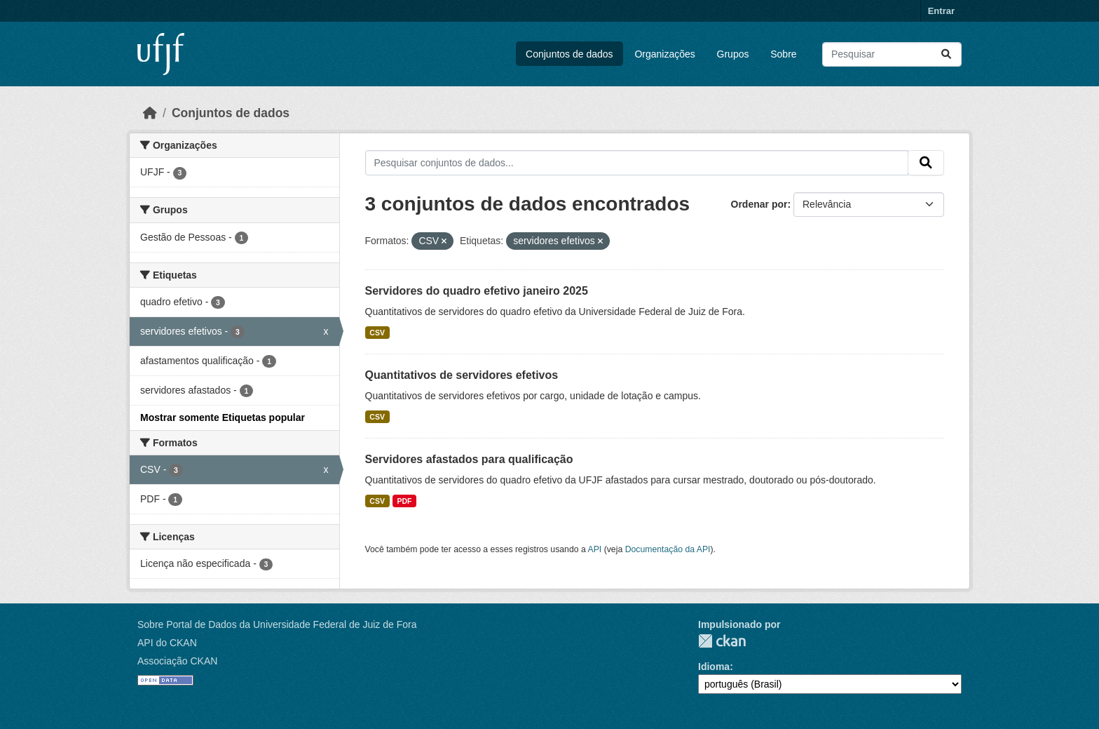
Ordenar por (759, 204)
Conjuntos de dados (569, 54)
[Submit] (946, 54)
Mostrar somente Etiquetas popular (222, 417)
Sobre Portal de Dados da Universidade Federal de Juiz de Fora (276, 624)
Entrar (941, 11)
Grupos (733, 54)
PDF (404, 501)
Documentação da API (668, 549)
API (595, 549)
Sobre (783, 54)
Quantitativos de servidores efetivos (462, 375)
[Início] (150, 113)
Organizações (664, 54)
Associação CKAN (177, 661)
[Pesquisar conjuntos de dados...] (892, 54)
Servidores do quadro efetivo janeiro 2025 (476, 291)
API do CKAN (167, 642)
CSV (377, 332)
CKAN (722, 641)
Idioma (714, 666)
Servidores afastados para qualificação (469, 459)
